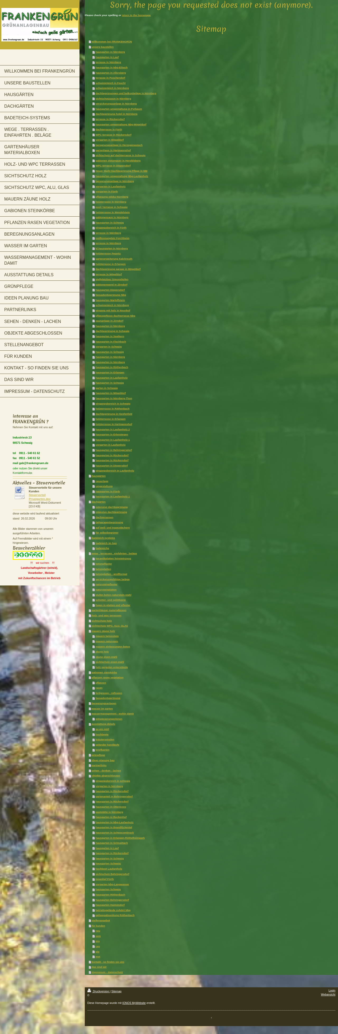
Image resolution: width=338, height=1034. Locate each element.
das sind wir (99, 966)
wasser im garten (102, 708)
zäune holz (102, 651)
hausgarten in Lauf (107, 57)
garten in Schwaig (107, 388)
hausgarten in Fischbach (111, 341)
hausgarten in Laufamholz (112, 377)
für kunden (98, 925)
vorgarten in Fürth (107, 191)
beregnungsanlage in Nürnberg (115, 181)
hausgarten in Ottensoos (111, 806)
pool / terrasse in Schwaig (112, 207)
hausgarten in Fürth (108, 491)
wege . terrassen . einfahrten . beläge (114, 553)
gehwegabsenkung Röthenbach (115, 915)
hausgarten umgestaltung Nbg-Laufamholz (122, 176)
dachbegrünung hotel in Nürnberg (116, 113)
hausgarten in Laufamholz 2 (113, 429)
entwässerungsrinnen (109, 718)
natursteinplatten (106, 589)
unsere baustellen (103, 46)
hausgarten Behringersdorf (112, 899)
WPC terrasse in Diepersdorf (113, 165)
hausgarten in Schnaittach (112, 842)
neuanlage (102, 481)
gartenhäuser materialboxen (109, 610)
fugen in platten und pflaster (113, 605)
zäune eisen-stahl (106, 656)
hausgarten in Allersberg (111, 72)
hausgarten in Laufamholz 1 (113, 439)
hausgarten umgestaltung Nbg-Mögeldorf (121, 124)
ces (98, 946)
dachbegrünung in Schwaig (112, 331)
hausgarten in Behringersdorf (114, 450)
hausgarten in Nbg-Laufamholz (115, 822)
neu (98, 930)
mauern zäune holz (103, 631)
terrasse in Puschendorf (110, 77)
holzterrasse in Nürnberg (111, 201)
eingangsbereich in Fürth (111, 227)
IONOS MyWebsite (134, 1002)
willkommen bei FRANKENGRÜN (112, 41)
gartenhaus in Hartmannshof (113, 150)
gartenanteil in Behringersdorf (114, 796)
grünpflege (98, 755)
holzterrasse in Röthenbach (112, 408)
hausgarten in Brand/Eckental (114, 827)
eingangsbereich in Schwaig (113, 403)
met (98, 956)
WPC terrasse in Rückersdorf (114, 134)
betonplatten (103, 569)
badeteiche (102, 548)
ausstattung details (103, 723)
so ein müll (102, 729)
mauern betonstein (107, 636)
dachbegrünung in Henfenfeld (114, 413)
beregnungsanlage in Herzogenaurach (119, 145)
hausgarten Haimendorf (110, 904)
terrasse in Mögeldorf (109, 274)
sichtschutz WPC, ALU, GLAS (110, 625)
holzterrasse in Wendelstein (113, 212)
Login (331, 990)
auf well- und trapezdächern (113, 527)
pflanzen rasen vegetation (107, 677)
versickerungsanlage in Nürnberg (116, 103)
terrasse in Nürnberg (108, 62)
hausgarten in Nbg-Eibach (112, 67)
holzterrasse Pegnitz (108, 253)
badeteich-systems (103, 537)
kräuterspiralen (105, 739)
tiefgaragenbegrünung (109, 522)
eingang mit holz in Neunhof (113, 310)
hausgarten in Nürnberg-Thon (114, 398)
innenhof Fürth (105, 879)
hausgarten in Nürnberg (110, 51)
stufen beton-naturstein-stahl (114, 594)
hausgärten (99, 475)
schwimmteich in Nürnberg (112, 88)
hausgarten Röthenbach (110, 894)
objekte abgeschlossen (106, 775)
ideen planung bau (103, 760)
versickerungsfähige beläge (113, 579)
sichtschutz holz (102, 620)
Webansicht (328, 994)
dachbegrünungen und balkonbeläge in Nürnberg (126, 93)
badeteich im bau (106, 543)
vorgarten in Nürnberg (109, 786)
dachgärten (99, 501)
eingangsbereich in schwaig (113, 780)
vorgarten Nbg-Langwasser (112, 884)
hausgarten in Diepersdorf (112, 465)
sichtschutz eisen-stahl (110, 661)
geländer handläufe (107, 744)
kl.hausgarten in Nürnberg (112, 248)
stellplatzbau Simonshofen (112, 279)
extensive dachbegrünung (112, 507)
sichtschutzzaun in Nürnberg (113, 98)
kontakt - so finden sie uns (108, 961)
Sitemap (116, 991)
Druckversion (98, 991)
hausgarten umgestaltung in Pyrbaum (119, 108)
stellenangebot (101, 920)
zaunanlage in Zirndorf (109, 320)
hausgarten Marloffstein (110, 300)
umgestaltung (104, 486)
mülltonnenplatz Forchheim (112, 238)
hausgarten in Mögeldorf (111, 393)
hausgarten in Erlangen (110, 372)
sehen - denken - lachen (106, 770)
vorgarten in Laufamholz (111, 186)
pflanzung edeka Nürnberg (112, 196)
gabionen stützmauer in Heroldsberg (118, 160)
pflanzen (101, 682)
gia (97, 951)
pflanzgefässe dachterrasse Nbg (115, 315)
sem (98, 936)
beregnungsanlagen (104, 703)
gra (98, 941)
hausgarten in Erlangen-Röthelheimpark (120, 837)
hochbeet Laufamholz (109, 868)
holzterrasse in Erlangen (111, 264)
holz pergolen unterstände (112, 667)
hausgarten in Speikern (110, 336)
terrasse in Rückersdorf (110, 119)
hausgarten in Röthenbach (112, 367)
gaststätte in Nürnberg (109, 812)
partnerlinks (99, 765)
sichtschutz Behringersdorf (112, 874)
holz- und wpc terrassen (106, 615)
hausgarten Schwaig (108, 863)
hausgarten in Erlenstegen (112, 434)
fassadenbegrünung (108, 698)
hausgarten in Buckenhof (111, 817)
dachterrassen (104, 517)
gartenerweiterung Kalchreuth (114, 258)
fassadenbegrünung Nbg (111, 294)
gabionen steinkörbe (104, 672)
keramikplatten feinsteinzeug (113, 558)
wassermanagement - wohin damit (113, 713)
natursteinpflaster (107, 584)
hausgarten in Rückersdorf (112, 455)
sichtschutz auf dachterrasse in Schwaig (120, 155)
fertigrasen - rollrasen (109, 693)
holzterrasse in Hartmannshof (114, 424)
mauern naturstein (107, 641)
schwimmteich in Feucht (111, 83)
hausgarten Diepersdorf (110, 289)
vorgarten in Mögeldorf (110, 139)
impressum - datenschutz (107, 972)
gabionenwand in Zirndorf (111, 284)
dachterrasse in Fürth (109, 129)
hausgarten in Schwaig (110, 222)
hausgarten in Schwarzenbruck (115, 832)
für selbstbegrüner (107, 532)
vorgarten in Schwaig (109, 346)
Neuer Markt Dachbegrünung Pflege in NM (121, 170)
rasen (99, 687)
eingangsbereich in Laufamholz (115, 470)
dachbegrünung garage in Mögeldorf (118, 269)
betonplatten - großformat (111, 574)
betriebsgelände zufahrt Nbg (113, 910)
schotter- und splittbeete (111, 599)
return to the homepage (136, 15)
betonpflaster (104, 563)
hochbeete (102, 734)
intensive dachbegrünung (111, 512)
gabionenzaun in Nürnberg (112, 217)
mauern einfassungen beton (113, 646)
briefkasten (102, 749)
